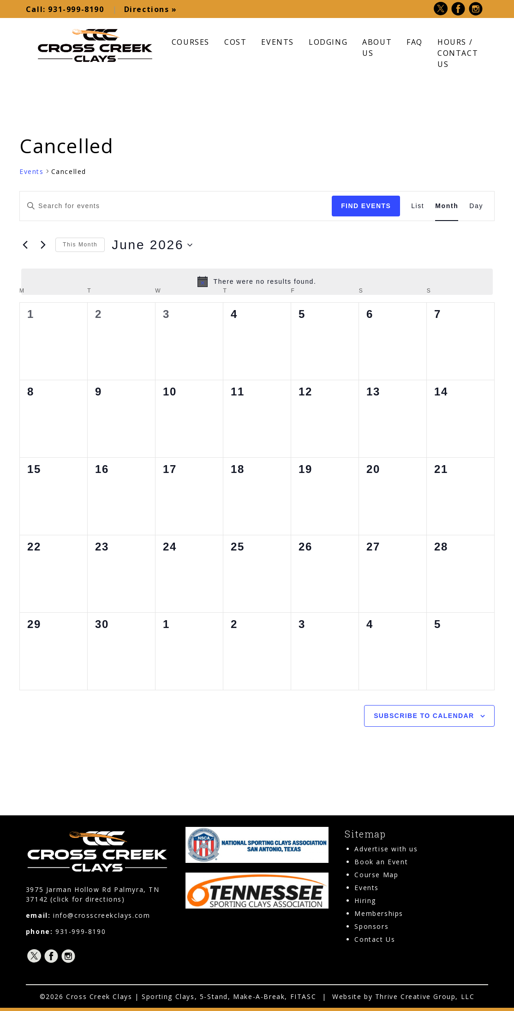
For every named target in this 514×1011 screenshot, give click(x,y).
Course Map (376, 874)
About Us (377, 47)
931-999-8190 (65, 9)
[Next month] (42, 244)
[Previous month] (24, 244)
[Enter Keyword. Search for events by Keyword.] (176, 206)
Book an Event (381, 861)
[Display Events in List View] (417, 206)
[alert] (257, 281)
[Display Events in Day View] (476, 206)
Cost (235, 41)
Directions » (147, 9)
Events (277, 41)
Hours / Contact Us (457, 52)
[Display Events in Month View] (446, 206)
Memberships (378, 913)
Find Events (366, 205)
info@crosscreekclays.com (101, 914)
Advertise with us (386, 848)
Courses (190, 41)
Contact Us (374, 939)
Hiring (365, 900)
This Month (80, 244)
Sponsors (371, 926)
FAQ (414, 41)
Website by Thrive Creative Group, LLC (403, 996)
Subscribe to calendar (424, 715)
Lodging (328, 41)
